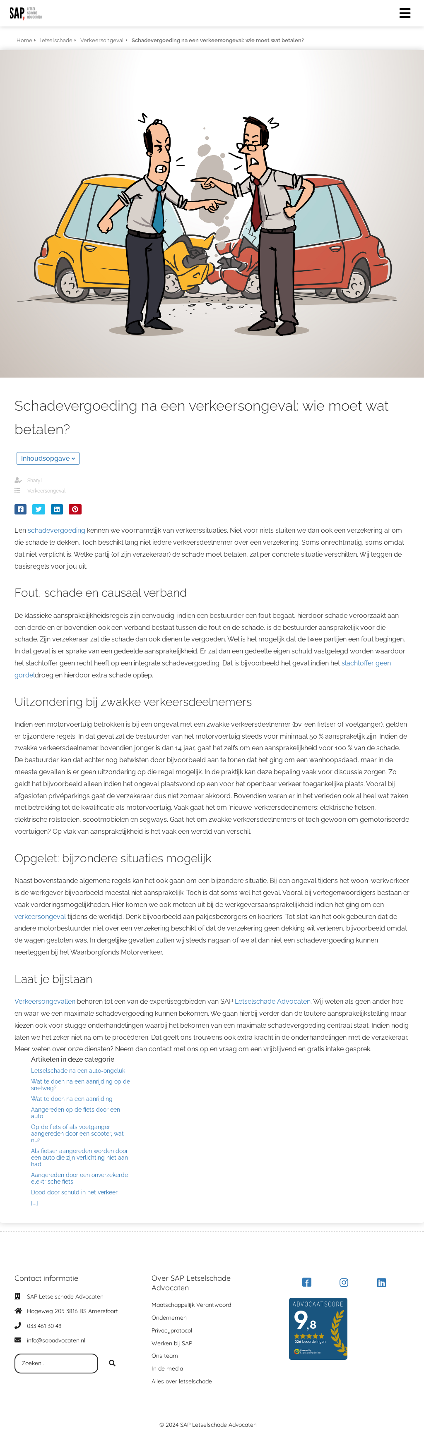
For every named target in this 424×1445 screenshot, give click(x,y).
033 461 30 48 (44, 1326)
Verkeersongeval (46, 491)
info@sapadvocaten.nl (56, 1340)
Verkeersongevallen (44, 1001)
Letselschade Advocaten (273, 1001)
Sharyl (34, 480)
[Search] (112, 1363)
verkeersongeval (40, 917)
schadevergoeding (56, 530)
